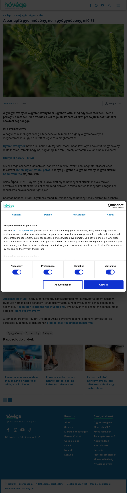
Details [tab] (48, 214)
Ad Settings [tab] (79, 214)
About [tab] (110, 214)
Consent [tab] (17, 214)
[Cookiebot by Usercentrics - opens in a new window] (110, 205)
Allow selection (62, 285)
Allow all (103, 285)
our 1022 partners (23, 230)
